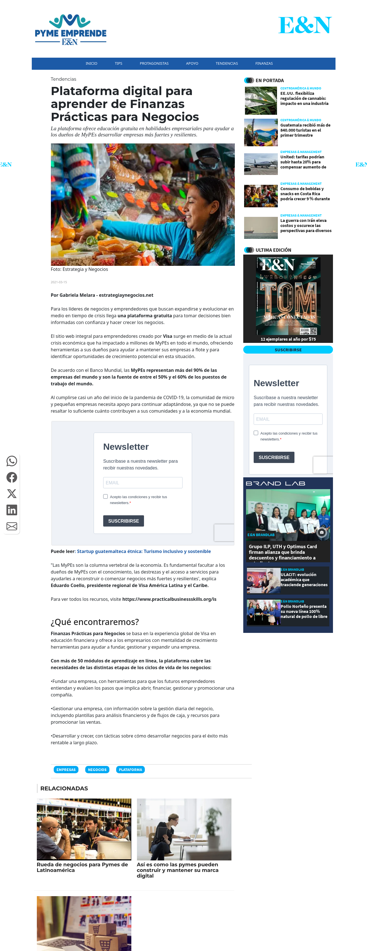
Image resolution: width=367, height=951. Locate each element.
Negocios (97, 769)
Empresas (66, 769)
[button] (11, 461)
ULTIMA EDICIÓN (273, 250)
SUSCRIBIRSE (288, 349)
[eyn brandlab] (275, 484)
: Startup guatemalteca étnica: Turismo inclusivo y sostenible (143, 551)
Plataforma (130, 769)
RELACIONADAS (64, 788)
